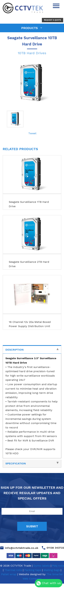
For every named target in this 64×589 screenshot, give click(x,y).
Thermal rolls (13, 570)
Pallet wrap (8, 574)
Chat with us (48, 583)
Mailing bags (52, 570)
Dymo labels (41, 565)
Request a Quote (52, 20)
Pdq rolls (58, 565)
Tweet (32, 133)
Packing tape (32, 570)
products (30, 28)
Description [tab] (32, 349)
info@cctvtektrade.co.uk (21, 547)
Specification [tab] (32, 463)
